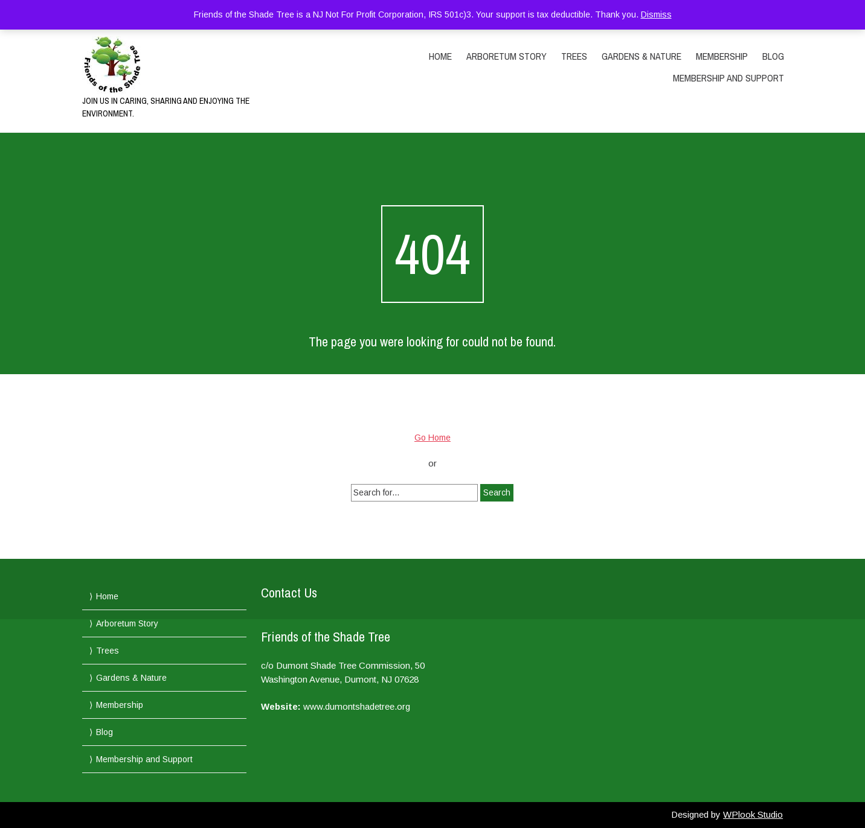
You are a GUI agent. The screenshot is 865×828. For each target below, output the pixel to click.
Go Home (432, 437)
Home (440, 56)
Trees (574, 56)
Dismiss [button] (656, 14)
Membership (722, 56)
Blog (773, 56)
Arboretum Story (506, 56)
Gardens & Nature (641, 56)
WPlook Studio (753, 814)
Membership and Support (728, 77)
